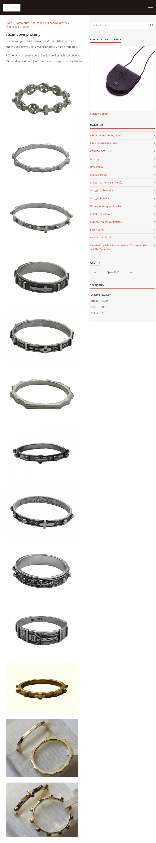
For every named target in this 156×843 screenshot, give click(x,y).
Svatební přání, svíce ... (102, 237)
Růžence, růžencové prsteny (51, 23)
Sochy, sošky (97, 229)
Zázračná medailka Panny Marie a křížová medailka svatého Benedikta (119, 247)
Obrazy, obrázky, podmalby (105, 206)
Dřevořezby (96, 167)
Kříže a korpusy (98, 174)
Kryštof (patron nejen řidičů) (106, 182)
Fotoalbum (22, 23)
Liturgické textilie (99, 198)
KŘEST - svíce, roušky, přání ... (106, 135)
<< (94, 272)
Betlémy (94, 159)
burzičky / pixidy (99, 113)
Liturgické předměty (101, 190)
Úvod (9, 23)
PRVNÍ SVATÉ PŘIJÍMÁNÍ (103, 143)
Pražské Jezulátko (100, 214)
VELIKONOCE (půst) (101, 151)
